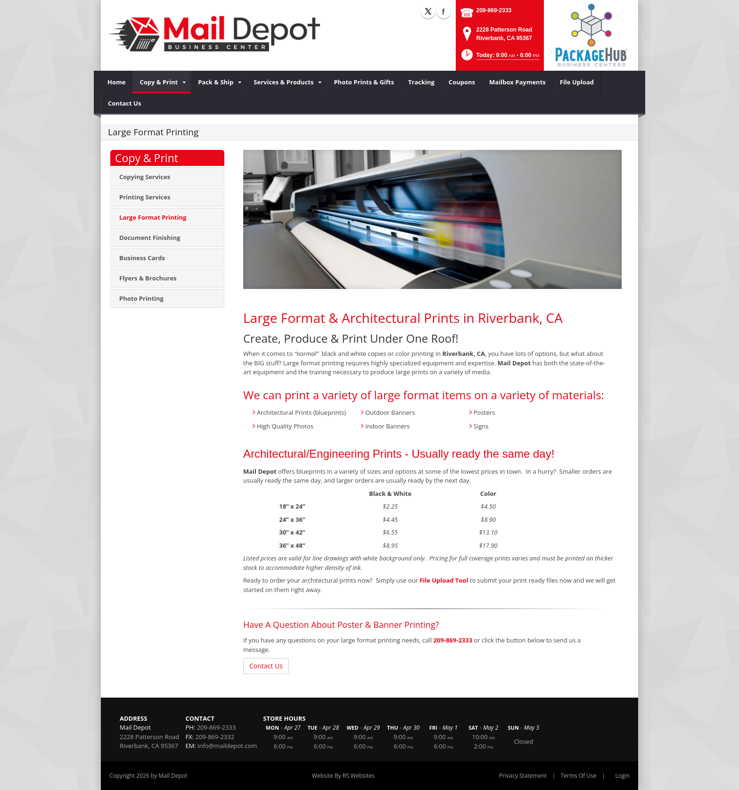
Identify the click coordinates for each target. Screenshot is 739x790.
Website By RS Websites (343, 776)
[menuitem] (116, 82)
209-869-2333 (494, 10)
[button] (499, 58)
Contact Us (266, 665)
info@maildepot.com (227, 745)
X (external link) (428, 11)
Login (623, 776)
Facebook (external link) (443, 11)
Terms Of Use (579, 776)
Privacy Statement (523, 776)
